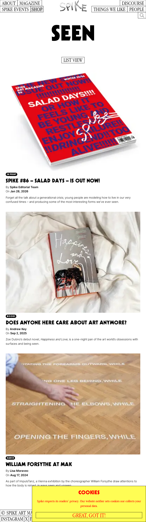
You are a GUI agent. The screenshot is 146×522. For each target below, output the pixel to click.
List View (73, 60)
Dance (10, 457)
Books (11, 316)
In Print (11, 174)
